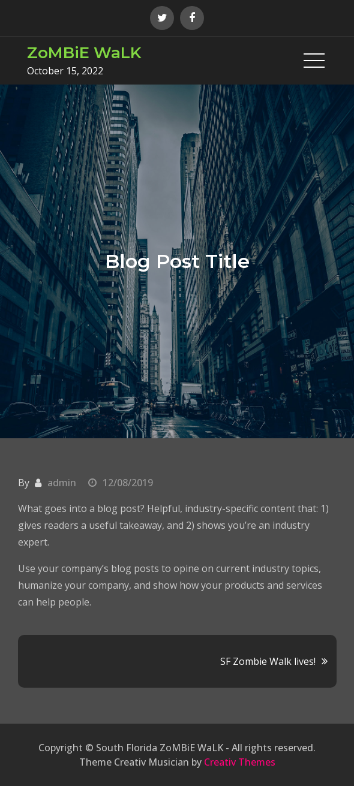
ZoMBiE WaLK (84, 52)
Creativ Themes (239, 762)
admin (61, 482)
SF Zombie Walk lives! (268, 661)
